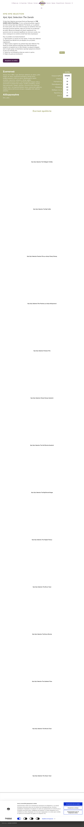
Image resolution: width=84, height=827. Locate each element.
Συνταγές (36, 3)
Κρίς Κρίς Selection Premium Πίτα (42, 350)
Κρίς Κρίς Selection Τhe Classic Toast (42, 775)
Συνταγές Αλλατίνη (47, 806)
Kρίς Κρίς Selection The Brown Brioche (42, 634)
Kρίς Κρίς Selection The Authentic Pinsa (42, 681)
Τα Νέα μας (30, 3)
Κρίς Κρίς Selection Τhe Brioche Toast (42, 728)
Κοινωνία (49, 3)
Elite (5, 806)
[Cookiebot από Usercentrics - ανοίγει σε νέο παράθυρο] (8, 824)
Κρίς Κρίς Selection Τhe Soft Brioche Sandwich (42, 445)
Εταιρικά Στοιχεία (60, 3)
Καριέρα (53, 3)
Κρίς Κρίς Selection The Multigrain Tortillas (42, 161)
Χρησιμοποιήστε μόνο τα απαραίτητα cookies (73, 818)
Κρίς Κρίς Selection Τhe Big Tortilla (42, 209)
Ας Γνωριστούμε (23, 3)
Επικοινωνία (68, 3)
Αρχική (56, 803)
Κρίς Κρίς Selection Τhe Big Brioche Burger (42, 492)
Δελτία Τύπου (32, 806)
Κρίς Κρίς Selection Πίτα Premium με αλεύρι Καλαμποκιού (42, 303)
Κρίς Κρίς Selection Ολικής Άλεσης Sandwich (42, 398)
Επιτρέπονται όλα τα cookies (73, 809)
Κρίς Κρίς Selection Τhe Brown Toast (42, 587)
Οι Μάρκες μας (15, 3)
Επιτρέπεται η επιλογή (73, 813)
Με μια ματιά (19, 806)
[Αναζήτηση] (73, 3)
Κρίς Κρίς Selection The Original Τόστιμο (42, 539)
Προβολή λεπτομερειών (47, 824)
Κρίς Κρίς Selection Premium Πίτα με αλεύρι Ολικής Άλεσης (42, 256)
